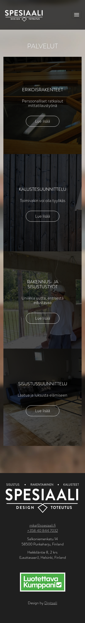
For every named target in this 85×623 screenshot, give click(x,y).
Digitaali (50, 603)
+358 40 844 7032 (42, 530)
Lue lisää (42, 121)
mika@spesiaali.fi (42, 525)
